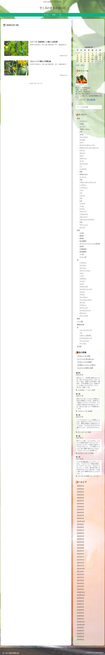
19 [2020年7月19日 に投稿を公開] (100, 57)
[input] (89, 107)
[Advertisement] (36, 32)
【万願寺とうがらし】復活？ (86, 365)
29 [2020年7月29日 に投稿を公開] (85, 61)
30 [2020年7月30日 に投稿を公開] (89, 61)
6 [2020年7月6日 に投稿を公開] (77, 55)
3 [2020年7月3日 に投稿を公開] (92, 53)
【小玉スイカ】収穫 (83, 356)
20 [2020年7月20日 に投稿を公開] (77, 59)
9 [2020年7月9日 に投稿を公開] (88, 55)
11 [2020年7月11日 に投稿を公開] (96, 55)
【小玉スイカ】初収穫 (84, 362)
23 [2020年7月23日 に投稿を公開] (89, 59)
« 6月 (77, 65)
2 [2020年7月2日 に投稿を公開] (88, 53)
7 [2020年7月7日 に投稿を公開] (81, 55)
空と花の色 (91, 100)
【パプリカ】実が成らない (85, 359)
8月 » (83, 65)
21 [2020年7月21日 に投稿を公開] (81, 59)
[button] (100, 107)
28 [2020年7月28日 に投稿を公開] (81, 61)
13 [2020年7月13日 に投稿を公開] (77, 57)
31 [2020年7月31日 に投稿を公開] (92, 61)
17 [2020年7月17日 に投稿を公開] (92, 57)
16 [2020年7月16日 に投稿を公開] (89, 57)
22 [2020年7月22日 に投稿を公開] (85, 59)
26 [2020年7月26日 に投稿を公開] (100, 59)
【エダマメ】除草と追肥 (85, 368)
